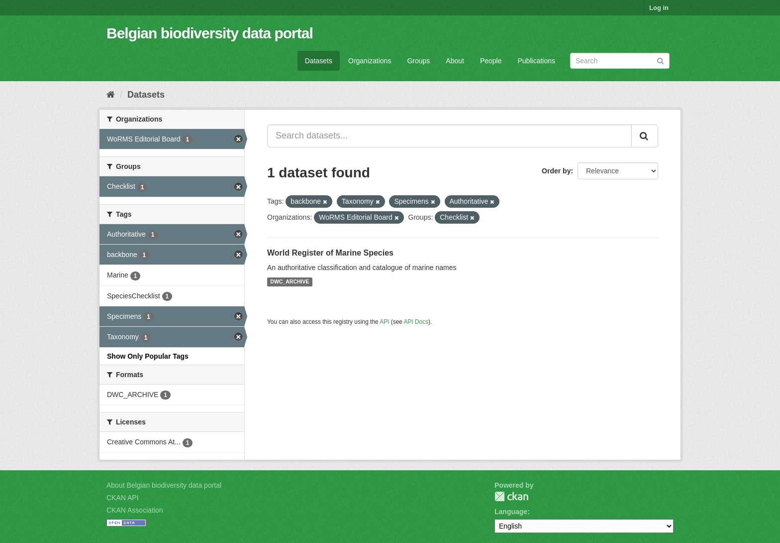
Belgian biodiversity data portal (209, 33)
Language (510, 512)
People (491, 61)
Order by (556, 171)
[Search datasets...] (449, 136)
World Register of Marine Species (330, 253)
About (455, 61)
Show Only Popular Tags (148, 356)
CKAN (511, 496)
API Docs (416, 321)
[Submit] (660, 60)
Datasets (318, 61)
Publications (537, 61)
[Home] (110, 95)
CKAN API (122, 498)
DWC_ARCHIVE (289, 282)
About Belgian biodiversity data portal (163, 485)
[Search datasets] (620, 61)
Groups (418, 61)
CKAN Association (134, 510)
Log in (659, 7)
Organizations (369, 61)
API (384, 321)
